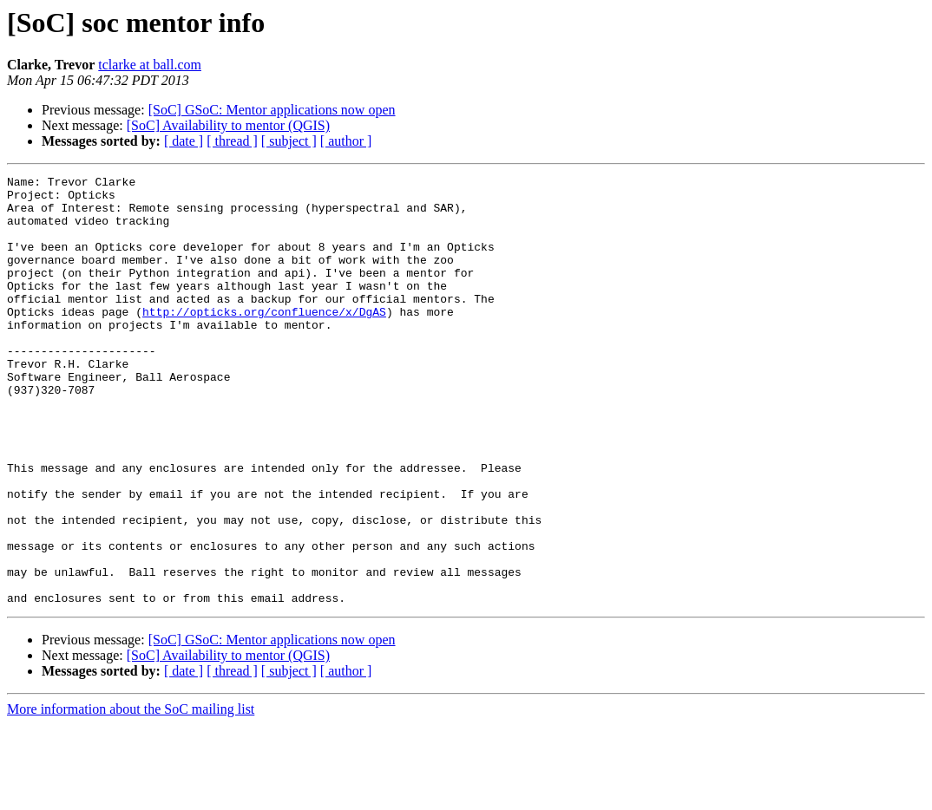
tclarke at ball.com (149, 64)
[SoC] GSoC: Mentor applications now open (272, 109)
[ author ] (346, 141)
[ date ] (183, 141)
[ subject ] (289, 141)
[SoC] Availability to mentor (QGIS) (228, 125)
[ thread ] (232, 141)
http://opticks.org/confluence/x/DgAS (264, 340)
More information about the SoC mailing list (130, 794)
